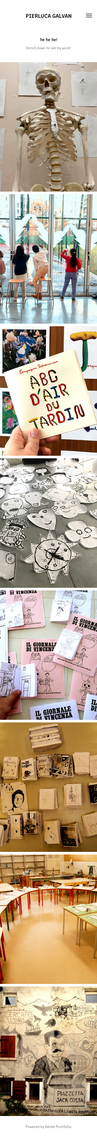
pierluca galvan (49, 15)
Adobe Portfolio (58, 1126)
